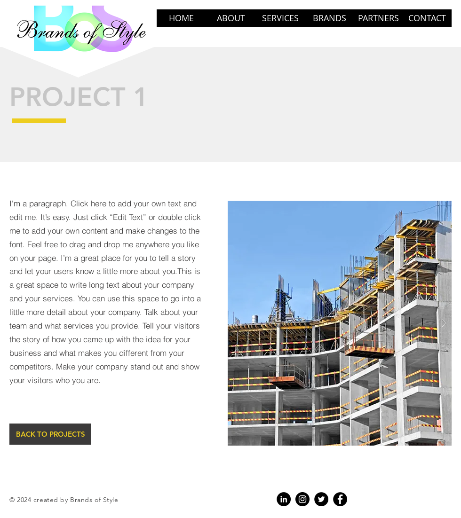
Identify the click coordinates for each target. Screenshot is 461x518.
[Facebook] (340, 499)
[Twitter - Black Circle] (321, 499)
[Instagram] (302, 499)
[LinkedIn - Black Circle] (284, 499)
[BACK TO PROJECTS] (50, 434)
